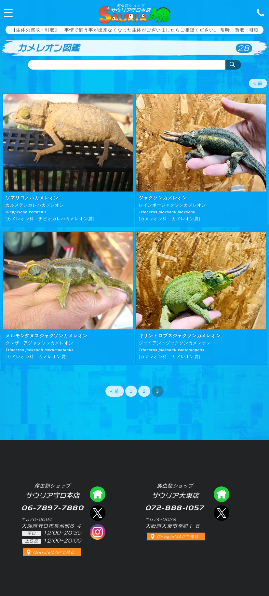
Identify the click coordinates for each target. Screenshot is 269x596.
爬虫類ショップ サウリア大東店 (221, 494)
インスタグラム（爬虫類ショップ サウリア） (97, 532)
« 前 (257, 83)
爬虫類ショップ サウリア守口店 (97, 494)
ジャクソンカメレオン (163, 197)
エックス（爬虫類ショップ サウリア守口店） (97, 513)
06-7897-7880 (258, 12)
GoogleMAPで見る (53, 552)
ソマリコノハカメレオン (32, 197)
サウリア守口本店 (131, 8)
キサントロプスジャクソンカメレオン (180, 335)
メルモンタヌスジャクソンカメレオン (46, 335)
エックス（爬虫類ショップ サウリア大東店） (221, 513)
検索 (233, 65)
